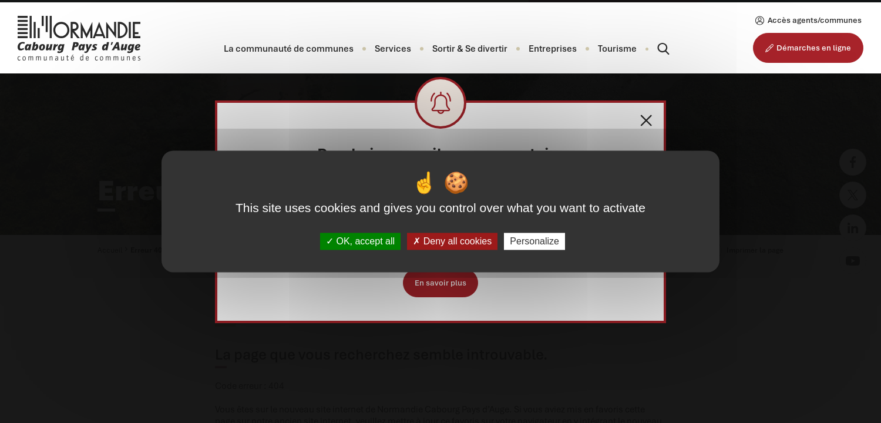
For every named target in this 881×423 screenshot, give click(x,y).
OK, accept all (360, 241)
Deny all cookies (452, 241)
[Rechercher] (653, 49)
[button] (289, 49)
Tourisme (617, 49)
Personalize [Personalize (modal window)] (534, 241)
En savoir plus (440, 283)
